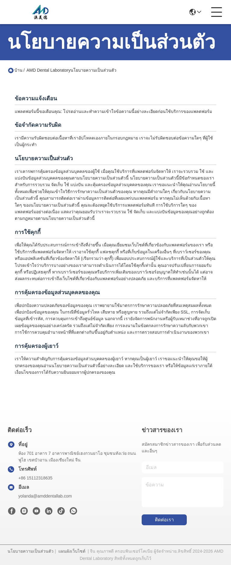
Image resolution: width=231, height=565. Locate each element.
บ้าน (18, 70)
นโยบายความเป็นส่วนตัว (31, 551)
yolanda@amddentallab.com (45, 496)
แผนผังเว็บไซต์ (71, 551)
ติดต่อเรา (164, 519)
